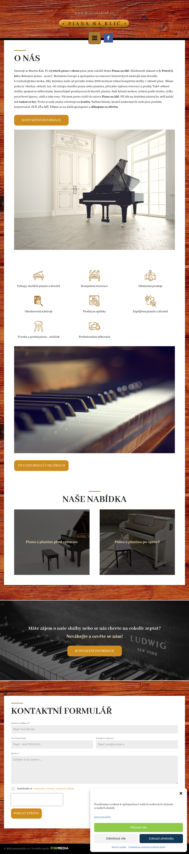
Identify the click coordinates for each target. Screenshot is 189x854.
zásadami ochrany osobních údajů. (53, 788)
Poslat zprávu (26, 813)
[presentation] (37, 800)
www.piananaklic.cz (94, 13)
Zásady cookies (119, 847)
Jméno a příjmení (20, 723)
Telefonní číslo (18, 738)
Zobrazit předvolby (161, 838)
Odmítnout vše (116, 838)
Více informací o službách (41, 465)
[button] (181, 793)
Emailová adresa (105, 738)
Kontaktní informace (41, 120)
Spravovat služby (102, 817)
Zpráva (15, 753)
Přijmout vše (138, 827)
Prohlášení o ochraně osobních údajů (146, 847)
